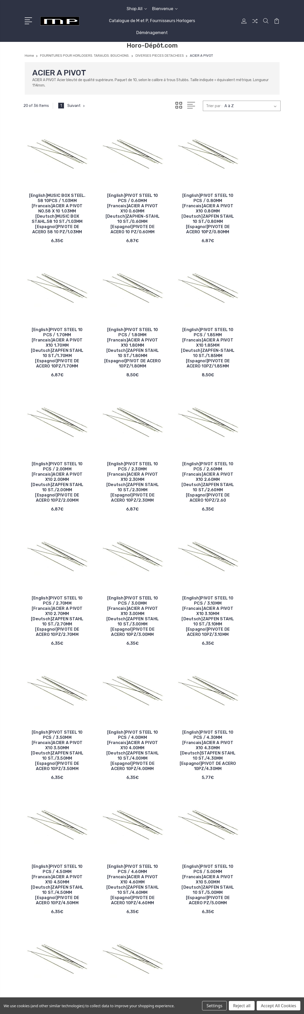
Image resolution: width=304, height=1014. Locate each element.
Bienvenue (165, 8)
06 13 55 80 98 (46, 834)
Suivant (76, 105)
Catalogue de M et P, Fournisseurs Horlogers (152, 20)
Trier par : (214, 106)
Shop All (137, 8)
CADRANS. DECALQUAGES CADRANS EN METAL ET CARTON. (247, 893)
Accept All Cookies (278, 1006)
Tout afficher (235, 932)
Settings (214, 1006)
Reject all (241, 1006)
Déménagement (152, 32)
